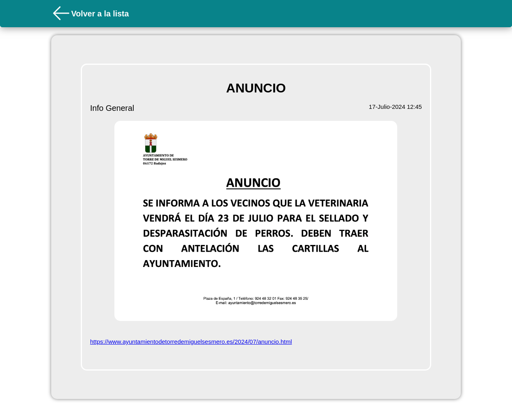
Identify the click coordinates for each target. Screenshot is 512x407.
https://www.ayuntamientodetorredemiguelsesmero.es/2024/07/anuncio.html (191, 341)
